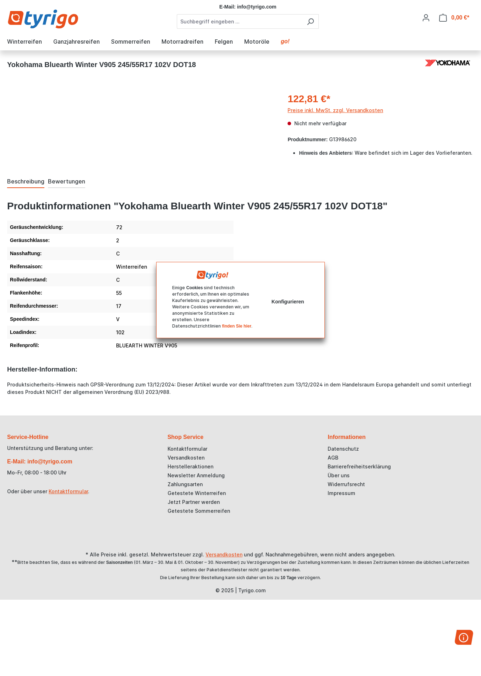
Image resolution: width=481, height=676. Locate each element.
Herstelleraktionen (190, 466)
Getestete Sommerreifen (199, 511)
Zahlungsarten (185, 484)
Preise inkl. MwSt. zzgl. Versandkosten (335, 110)
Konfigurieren (288, 301)
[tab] (25, 181)
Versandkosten (186, 458)
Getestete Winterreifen (197, 493)
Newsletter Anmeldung (196, 475)
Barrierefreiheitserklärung (359, 466)
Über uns (339, 475)
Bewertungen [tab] (66, 181)
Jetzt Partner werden (194, 502)
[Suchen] (310, 21)
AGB (333, 458)
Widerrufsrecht (346, 484)
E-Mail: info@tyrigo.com (39, 461)
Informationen (347, 437)
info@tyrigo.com (257, 7)
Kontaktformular (68, 491)
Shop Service (185, 437)
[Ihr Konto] (425, 18)
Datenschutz (343, 449)
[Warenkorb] (454, 18)
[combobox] (239, 21)
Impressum (341, 493)
